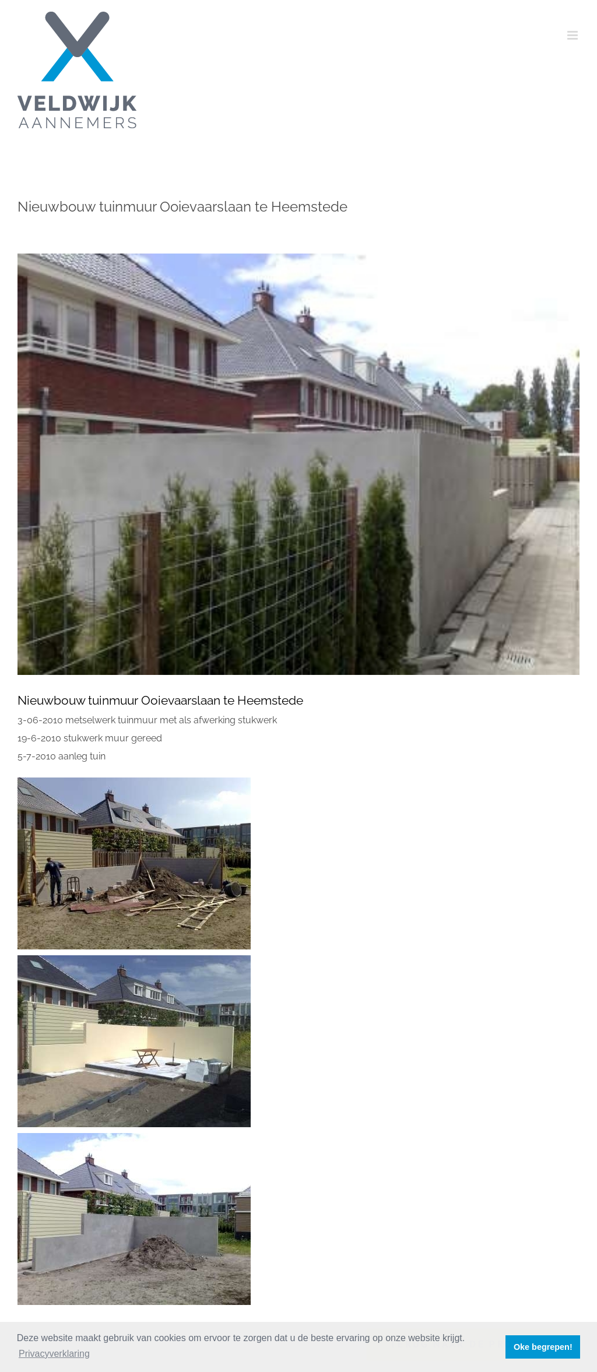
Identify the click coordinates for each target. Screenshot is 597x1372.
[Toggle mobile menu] (573, 35)
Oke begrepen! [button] (543, 1347)
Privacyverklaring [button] (54, 1354)
